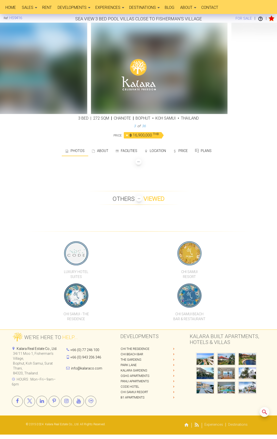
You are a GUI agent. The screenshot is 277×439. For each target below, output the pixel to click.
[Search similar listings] (264, 412)
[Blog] (197, 425)
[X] (29, 401)
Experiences (109, 7)
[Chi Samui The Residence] (76, 295)
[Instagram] (66, 401)
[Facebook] (17, 401)
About (188, 7)
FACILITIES (126, 151)
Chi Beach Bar (132, 354)
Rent (47, 7)
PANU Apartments (135, 381)
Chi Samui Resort (134, 392)
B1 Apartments (132, 397)
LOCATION (155, 151)
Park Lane (129, 365)
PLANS (203, 151)
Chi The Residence (135, 349)
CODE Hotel (130, 386)
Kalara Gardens (134, 370)
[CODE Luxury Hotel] (76, 253)
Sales (29, 7)
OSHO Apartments (135, 376)
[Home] (15, 18)
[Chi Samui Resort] (189, 253)
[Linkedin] (41, 401)
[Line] (90, 401)
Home (10, 7)
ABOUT (100, 151)
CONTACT (209, 7)
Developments (74, 7)
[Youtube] (78, 401)
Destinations (144, 7)
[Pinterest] (54, 401)
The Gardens (131, 359)
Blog (169, 7)
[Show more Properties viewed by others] (139, 199)
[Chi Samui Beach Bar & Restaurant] (189, 295)
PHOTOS (75, 151)
